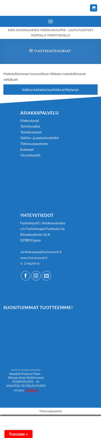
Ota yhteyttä (30, 155)
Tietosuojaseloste (34, 143)
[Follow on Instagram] (36, 276)
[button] (50, 21)
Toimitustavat (31, 132)
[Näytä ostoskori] (93, 8)
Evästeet (27, 149)
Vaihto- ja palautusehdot (39, 137)
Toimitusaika (30, 126)
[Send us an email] (46, 276)
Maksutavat (29, 120)
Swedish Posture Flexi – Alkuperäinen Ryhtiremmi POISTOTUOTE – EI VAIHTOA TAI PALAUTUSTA (26, 380)
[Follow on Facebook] (25, 276)
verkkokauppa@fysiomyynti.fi (41, 252)
